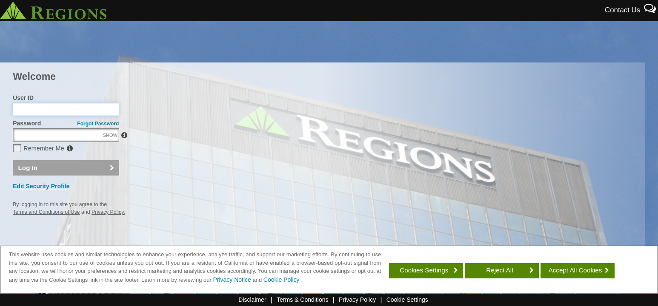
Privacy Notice (232, 279)
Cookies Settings (424, 270)
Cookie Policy (282, 279)
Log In (28, 186)
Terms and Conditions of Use (46, 230)
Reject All (499, 270)
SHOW (110, 153)
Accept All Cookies (575, 270)
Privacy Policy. (108, 230)
